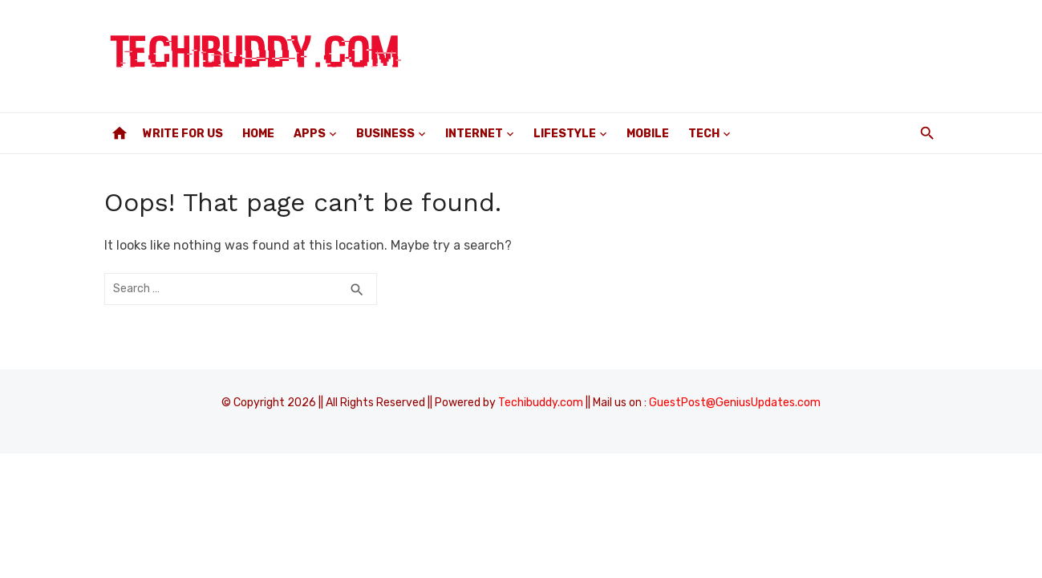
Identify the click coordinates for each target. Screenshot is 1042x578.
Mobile (647, 133)
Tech (704, 133)
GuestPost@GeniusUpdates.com (735, 402)
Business (385, 133)
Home (258, 133)
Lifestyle (564, 133)
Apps (310, 133)
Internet (474, 133)
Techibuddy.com (540, 402)
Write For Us (183, 133)
